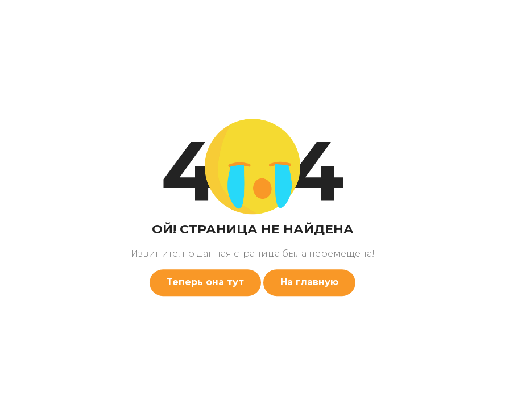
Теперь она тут (205, 282)
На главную (309, 282)
